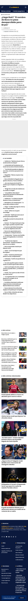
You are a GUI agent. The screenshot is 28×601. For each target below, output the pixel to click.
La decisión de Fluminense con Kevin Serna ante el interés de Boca (13, 166)
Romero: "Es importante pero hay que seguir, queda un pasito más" (13, 223)
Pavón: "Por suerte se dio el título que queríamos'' (13, 273)
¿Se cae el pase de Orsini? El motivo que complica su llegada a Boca (13, 184)
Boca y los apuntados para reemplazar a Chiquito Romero (12, 232)
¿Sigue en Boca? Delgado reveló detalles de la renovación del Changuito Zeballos (12, 462)
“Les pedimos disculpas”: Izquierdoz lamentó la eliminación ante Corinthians (13, 194)
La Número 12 (6, 28)
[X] (4, 537)
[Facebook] (2, 537)
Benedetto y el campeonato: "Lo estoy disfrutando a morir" (13, 203)
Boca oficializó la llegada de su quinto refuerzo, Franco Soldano (13, 179)
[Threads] (15, 537)
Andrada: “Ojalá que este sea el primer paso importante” (13, 215)
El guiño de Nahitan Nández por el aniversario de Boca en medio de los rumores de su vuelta (13, 509)
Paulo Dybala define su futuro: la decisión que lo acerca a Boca (12, 395)
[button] (22, 598)
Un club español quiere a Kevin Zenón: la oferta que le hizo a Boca (13, 263)
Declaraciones (6, 14)
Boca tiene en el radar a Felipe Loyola (8, 333)
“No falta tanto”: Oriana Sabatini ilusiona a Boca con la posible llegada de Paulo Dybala (12, 439)
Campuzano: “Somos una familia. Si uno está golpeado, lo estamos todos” (14, 236)
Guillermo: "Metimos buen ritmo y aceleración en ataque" (14, 162)
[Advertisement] (14, 2)
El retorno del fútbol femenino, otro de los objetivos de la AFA (13, 228)
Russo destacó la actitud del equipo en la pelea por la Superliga (13, 289)
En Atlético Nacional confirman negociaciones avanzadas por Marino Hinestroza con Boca (13, 284)
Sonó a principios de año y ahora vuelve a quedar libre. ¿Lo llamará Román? (13, 268)
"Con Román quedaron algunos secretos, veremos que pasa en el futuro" (13, 171)
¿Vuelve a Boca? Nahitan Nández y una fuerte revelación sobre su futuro (9, 360)
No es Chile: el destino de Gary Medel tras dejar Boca (13, 293)
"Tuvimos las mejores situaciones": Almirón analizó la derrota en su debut (12, 242)
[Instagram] (11, 537)
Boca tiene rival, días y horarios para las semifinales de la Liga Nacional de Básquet (7, 368)
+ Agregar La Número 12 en (10, 31)
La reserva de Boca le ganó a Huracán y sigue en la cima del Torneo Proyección (9, 348)
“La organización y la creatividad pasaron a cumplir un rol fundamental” (13, 278)
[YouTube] (6, 537)
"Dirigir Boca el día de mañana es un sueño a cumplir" (13, 189)
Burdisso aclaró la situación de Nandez (13, 219)
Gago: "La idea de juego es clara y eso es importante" (14, 207)
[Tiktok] (13, 537)
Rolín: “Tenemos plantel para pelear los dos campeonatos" (12, 255)
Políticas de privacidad (9, 598)
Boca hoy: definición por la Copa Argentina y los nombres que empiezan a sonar (9, 341)
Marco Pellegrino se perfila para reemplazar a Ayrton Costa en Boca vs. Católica (9, 354)
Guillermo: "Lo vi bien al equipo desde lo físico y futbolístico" (13, 199)
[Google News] (9, 537)
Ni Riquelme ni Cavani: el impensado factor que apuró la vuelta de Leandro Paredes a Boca (13, 486)
